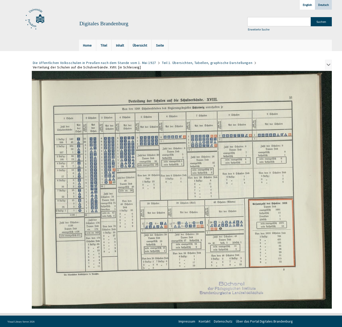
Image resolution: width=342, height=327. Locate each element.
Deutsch (323, 5)
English (307, 5)
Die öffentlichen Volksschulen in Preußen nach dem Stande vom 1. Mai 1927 (94, 62)
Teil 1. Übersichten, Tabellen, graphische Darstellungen (207, 62)
